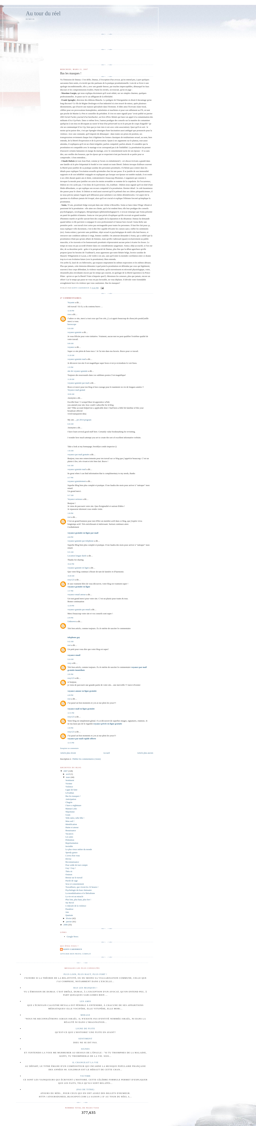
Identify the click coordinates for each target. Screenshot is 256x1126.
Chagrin (68, 802)
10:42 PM (70, 564)
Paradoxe (69, 909)
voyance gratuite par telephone (80, 541)
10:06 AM (70, 394)
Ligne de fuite (71, 789)
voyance (70, 347)
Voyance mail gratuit (76, 390)
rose (69, 314)
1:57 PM (70, 591)
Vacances (69, 833)
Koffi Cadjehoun (72, 949)
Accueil (106, 753)
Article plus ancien (145, 753)
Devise (68, 859)
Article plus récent (68, 753)
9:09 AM (70, 343)
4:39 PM (70, 618)
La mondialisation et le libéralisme (80, 893)
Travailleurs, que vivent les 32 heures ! (81, 887)
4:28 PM (70, 695)
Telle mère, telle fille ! (74, 818)
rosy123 (70, 579)
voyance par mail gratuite (78, 454)
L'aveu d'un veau (72, 855)
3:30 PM (70, 513)
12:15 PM (70, 743)
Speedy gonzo (71, 852)
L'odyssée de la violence (75, 906)
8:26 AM (70, 424)
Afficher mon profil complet (75, 954)
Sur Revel (69, 902)
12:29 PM (70, 606)
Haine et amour (72, 827)
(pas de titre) (85, 1089)
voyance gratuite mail (76, 359)
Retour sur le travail (73, 877)
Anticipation (70, 799)
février (69, 918)
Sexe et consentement (74, 884)
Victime (68, 783)
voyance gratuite (74, 332)
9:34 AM (70, 328)
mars (68, 777)
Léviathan (69, 793)
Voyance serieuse (74, 499)
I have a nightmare (73, 805)
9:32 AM (70, 641)
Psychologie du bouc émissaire (78, 890)
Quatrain (69, 915)
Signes (85, 1049)
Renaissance (70, 830)
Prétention (69, 840)
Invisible (69, 846)
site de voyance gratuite (77, 371)
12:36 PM (70, 311)
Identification (71, 824)
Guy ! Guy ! (70, 868)
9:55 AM (70, 552)
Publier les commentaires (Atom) (86, 759)
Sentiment (69, 780)
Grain (67, 815)
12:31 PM (70, 713)
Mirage (85, 1015)
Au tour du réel (43, 13)
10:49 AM (70, 576)
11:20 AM (70, 355)
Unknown (71, 621)
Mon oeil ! (69, 821)
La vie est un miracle (74, 896)
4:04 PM (70, 537)
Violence (69, 786)
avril (68, 774)
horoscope (71, 324)
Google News (72, 936)
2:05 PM (70, 674)
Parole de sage (71, 880)
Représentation (71, 843)
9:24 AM (70, 659)
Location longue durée (77, 555)
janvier (69, 921)
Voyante (70, 302)
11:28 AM (70, 379)
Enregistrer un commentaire (69, 748)
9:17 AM (70, 495)
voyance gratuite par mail (78, 383)
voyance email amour (76, 594)
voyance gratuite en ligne (78, 568)
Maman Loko (71, 808)
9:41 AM (70, 465)
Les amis (69, 837)
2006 (66, 924)
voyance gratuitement (76, 481)
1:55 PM (70, 367)
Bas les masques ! (73, 796)
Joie (67, 912)
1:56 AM (70, 451)
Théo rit (68, 871)
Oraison (68, 874)
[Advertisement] (79, 26)
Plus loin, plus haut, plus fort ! (78, 899)
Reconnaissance (72, 862)
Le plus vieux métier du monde (78, 849)
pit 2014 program (84, 420)
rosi (69, 517)
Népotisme (70, 811)
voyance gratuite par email (78, 609)
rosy (69, 663)
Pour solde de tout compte (76, 865)
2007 (66, 771)
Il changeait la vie (85, 1062)
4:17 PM (70, 477)
